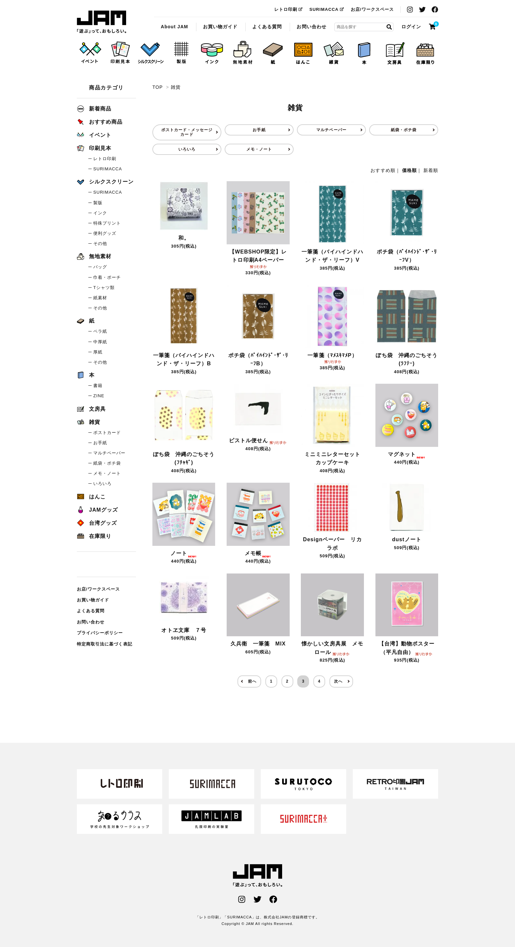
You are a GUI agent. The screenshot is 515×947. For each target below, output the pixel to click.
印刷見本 (94, 148)
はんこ (91, 496)
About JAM (174, 26)
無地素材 (94, 256)
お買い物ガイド (220, 26)
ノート (183, 553)
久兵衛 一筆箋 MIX (258, 643)
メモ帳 (258, 553)
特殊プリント (107, 223)
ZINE (98, 395)
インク (100, 212)
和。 (184, 238)
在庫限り (94, 536)
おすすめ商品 (100, 122)
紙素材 (100, 297)
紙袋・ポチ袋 (403, 130)
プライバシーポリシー (100, 632)
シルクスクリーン (105, 181)
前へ (252, 681)
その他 (100, 243)
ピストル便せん (258, 440)
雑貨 (101, 22)
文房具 (91, 409)
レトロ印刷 (288, 9)
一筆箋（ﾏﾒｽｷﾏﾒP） (332, 357)
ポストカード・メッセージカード (187, 132)
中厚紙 (100, 341)
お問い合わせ (311, 26)
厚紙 (97, 352)
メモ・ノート (259, 149)
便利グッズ (104, 233)
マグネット (407, 454)
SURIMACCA (326, 9)
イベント (94, 135)
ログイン (411, 26)
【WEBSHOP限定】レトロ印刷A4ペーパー (258, 258)
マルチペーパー (331, 130)
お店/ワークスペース (372, 9)
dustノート (406, 539)
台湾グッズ (97, 523)
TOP (157, 87)
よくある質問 (267, 26)
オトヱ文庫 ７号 (183, 630)
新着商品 (94, 108)
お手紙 (259, 130)
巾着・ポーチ (107, 277)
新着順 (430, 170)
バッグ (100, 266)
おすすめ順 (382, 170)
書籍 (97, 385)
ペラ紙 (100, 331)
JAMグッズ (97, 510)
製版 (97, 202)
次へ (338, 681)
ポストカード (107, 432)
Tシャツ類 (104, 287)
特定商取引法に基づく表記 (104, 644)
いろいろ (186, 149)
